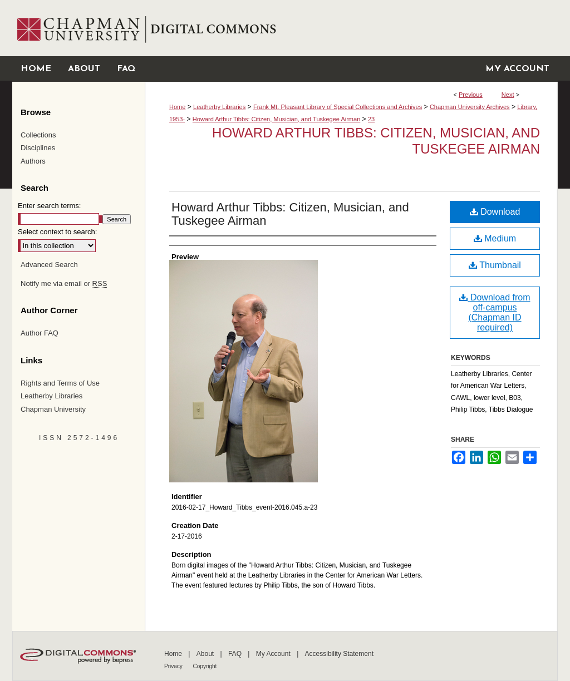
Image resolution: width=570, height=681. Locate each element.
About (206, 654)
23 (371, 119)
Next (508, 94)
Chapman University (53, 409)
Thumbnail (495, 265)
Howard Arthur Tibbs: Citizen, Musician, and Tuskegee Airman (276, 119)
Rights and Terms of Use (60, 383)
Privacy (174, 666)
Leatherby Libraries (219, 106)
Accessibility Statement (339, 654)
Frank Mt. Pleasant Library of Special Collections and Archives (337, 106)
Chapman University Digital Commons (351, 28)
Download (495, 211)
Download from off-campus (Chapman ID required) (494, 312)
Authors (33, 161)
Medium (495, 238)
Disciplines (38, 148)
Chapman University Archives (470, 106)
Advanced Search (49, 264)
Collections (38, 135)
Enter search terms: (49, 205)
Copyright (205, 666)
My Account (274, 654)
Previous (471, 94)
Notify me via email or (64, 283)
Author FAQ (39, 333)
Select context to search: (57, 232)
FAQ (235, 654)
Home (177, 106)
